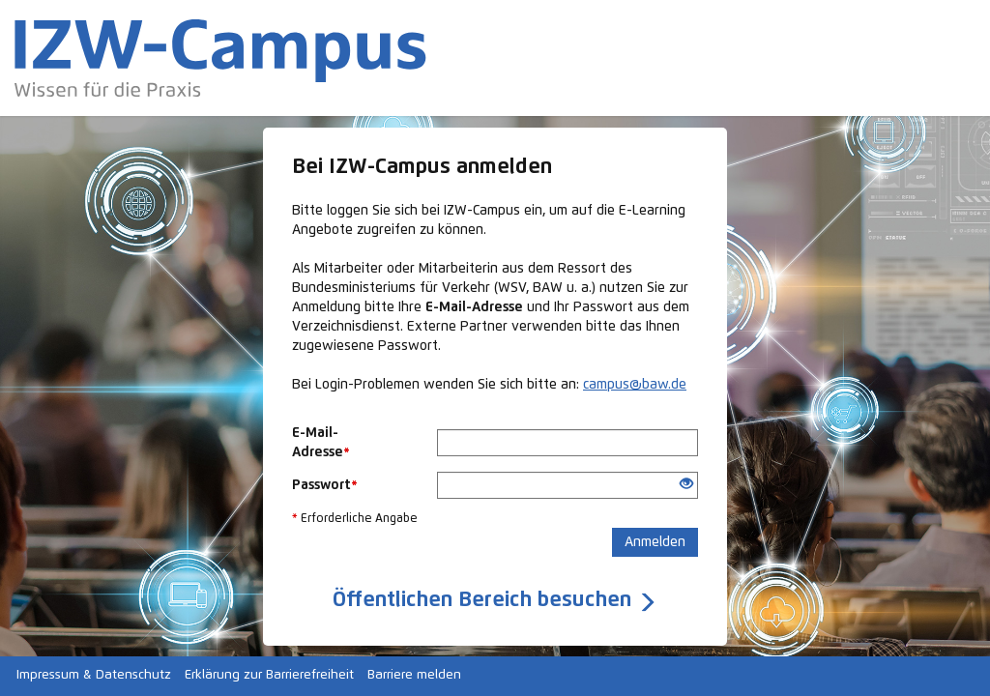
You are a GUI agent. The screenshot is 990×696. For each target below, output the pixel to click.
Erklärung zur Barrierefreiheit (269, 675)
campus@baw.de (634, 385)
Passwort (325, 485)
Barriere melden (414, 675)
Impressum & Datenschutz (93, 675)
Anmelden (655, 542)
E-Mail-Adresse (321, 442)
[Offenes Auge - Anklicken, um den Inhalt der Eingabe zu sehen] (686, 485)
